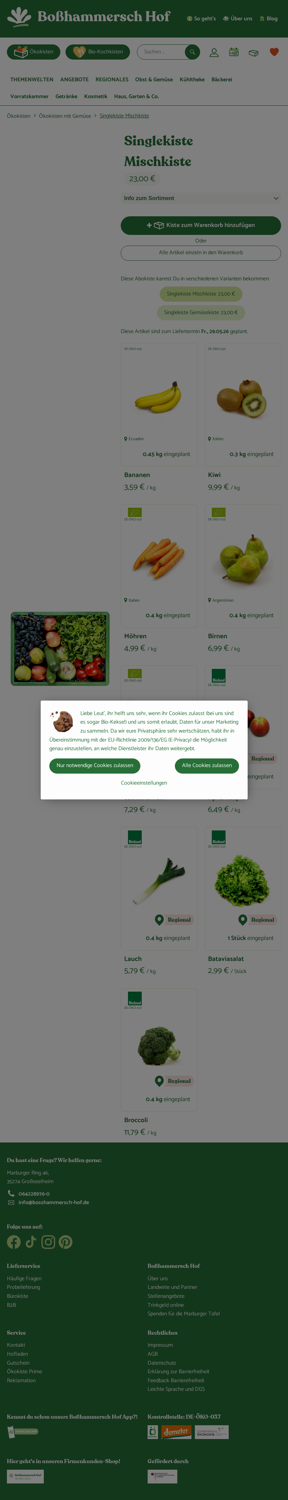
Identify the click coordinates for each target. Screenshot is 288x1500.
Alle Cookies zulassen (207, 765)
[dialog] (144, 750)
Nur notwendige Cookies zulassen (95, 765)
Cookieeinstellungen (144, 783)
